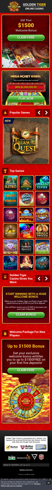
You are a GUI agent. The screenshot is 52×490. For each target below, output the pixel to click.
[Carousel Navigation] (42, 112)
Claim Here (26, 37)
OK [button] (48, 483)
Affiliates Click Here (26, 470)
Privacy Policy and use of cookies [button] (20, 485)
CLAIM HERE (26, 370)
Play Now (26, 98)
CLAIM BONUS (26, 314)
